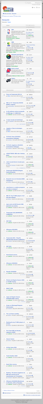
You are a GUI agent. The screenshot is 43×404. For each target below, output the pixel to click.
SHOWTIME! (30, 240)
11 (24, 301)
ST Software (22, 401)
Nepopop (30, 139)
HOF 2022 (8, 221)
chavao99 (30, 122)
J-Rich (14, 52)
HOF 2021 (8, 246)
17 (21, 183)
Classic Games (10, 339)
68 (21, 168)
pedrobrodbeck (11, 106)
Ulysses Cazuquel (11, 165)
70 (23, 168)
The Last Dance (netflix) (12, 313)
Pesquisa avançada (36, 4)
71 (24, 168)
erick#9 (29, 60)
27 (21, 124)
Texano (9, 22)
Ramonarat (30, 72)
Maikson (29, 358)
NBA (12, 29)
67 (20, 168)
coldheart (17, 38)
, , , (27, 71)
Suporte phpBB (24, 402)
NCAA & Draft (15, 68)
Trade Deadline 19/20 (11, 355)
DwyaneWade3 (15, 50)
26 (20, 124)
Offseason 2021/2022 (11, 229)
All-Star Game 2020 (11, 347)
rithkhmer (30, 47)
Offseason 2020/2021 (11, 263)
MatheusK (14, 36)
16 (20, 183)
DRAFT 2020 (9, 288)
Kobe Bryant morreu (11, 254)
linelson (29, 97)
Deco (9, 95)
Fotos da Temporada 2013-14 (14, 94)
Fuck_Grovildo (31, 105)
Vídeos (13, 78)
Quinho (10, 52)
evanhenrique (9, 39)
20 (24, 183)
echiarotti (10, 241)
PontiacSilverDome (10, 38)
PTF (27, 401)
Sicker (29, 84)
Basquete (5, 20)
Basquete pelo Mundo (17, 54)
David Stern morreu (11, 364)
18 (22, 183)
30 (24, 124)
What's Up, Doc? (21, 75)
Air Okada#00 (11, 121)
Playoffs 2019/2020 (11, 271)
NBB (12, 42)
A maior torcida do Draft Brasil (14, 119)
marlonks (10, 139)
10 (23, 301)
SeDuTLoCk (30, 215)
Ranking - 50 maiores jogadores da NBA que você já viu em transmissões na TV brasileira (15, 374)
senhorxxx (30, 198)
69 (22, 168)
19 (23, 183)
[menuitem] (33, 7)
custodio (10, 156)
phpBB (17, 400)
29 (23, 124)
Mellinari (29, 156)
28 (22, 124)
